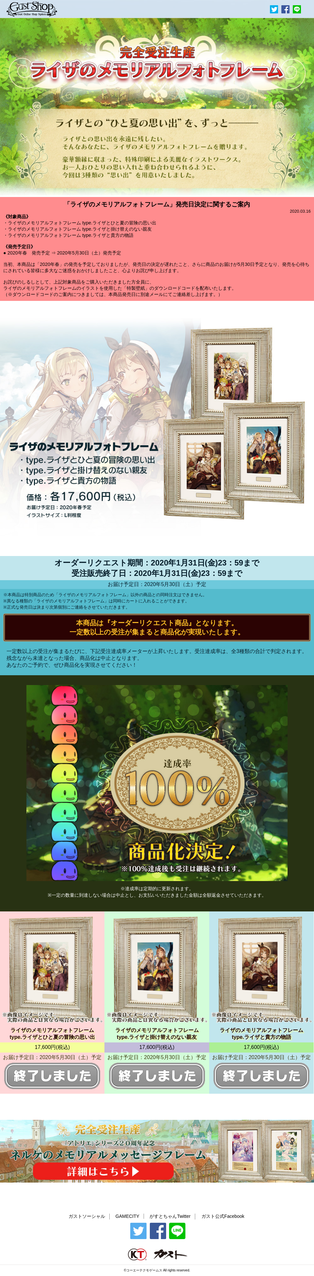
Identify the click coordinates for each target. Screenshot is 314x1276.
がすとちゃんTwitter (169, 1216)
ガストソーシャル (87, 1216)
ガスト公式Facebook (222, 1216)
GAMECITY (127, 1216)
